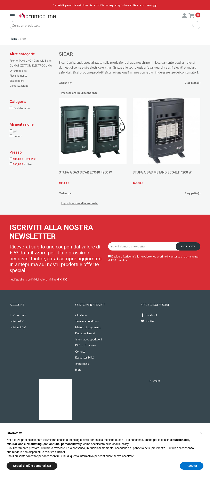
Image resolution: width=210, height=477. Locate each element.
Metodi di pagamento (88, 327)
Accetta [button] (191, 465)
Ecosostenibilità (84, 357)
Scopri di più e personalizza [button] (32, 465)
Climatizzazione (19, 85)
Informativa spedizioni (88, 339)
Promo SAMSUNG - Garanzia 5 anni (31, 60)
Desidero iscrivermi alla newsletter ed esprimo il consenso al (153, 258)
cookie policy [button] (120, 444)
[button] (201, 433)
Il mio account (18, 315)
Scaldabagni (17, 80)
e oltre (21, 164)
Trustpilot (154, 381)
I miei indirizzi (18, 327)
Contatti (80, 351)
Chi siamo (81, 315)
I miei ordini (17, 321)
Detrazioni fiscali (85, 333)
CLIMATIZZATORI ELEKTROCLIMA (31, 65)
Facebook (149, 315)
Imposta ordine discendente (79, 92)
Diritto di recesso (85, 345)
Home (13, 38)
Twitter (148, 321)
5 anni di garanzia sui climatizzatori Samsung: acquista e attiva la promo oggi (105, 5)
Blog (78, 369)
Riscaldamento (18, 75)
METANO (16, 136)
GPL (13, 131)
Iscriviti (188, 246)
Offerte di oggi (18, 70)
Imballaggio (82, 363)
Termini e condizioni (87, 321)
